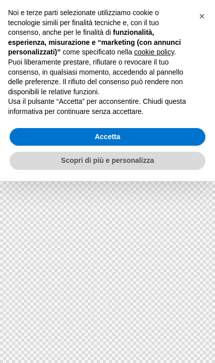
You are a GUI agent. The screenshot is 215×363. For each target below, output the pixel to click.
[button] (202, 16)
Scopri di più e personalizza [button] (107, 160)
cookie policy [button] (154, 52)
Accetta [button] (108, 137)
